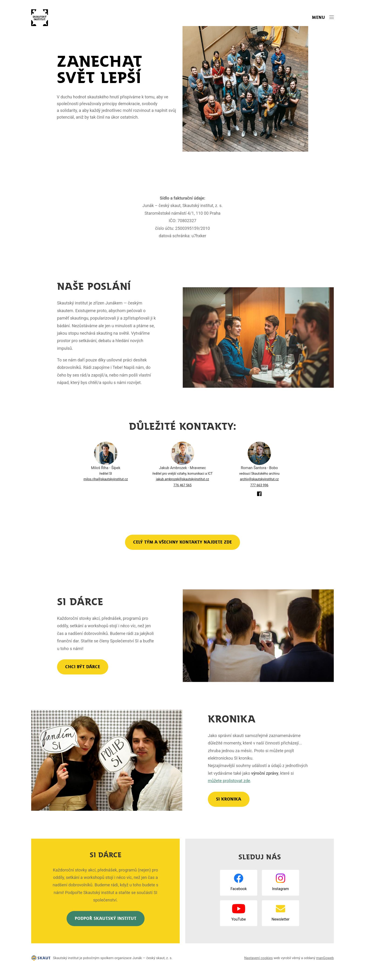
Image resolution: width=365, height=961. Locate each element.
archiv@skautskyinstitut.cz (259, 479)
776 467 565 (182, 485)
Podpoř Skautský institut (105, 918)
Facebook (238, 889)
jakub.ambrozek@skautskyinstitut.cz (182, 479)
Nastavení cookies (258, 958)
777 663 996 (259, 485)
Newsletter (281, 919)
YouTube (238, 919)
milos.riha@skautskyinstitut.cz (106, 479)
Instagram (280, 889)
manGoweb (325, 958)
